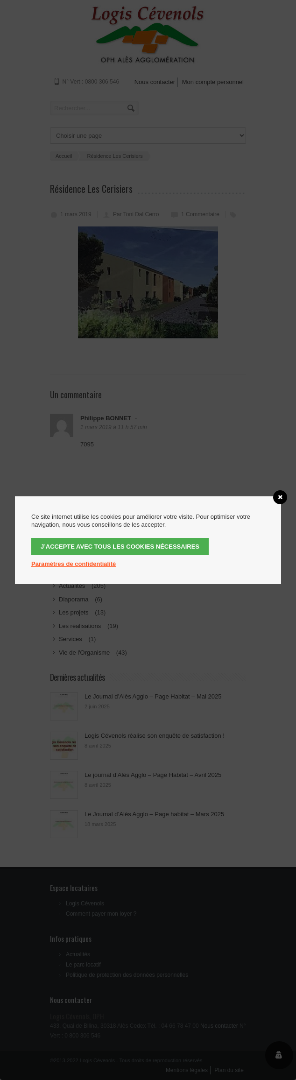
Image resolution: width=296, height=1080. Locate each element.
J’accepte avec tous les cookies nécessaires (120, 546)
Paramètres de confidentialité (73, 563)
